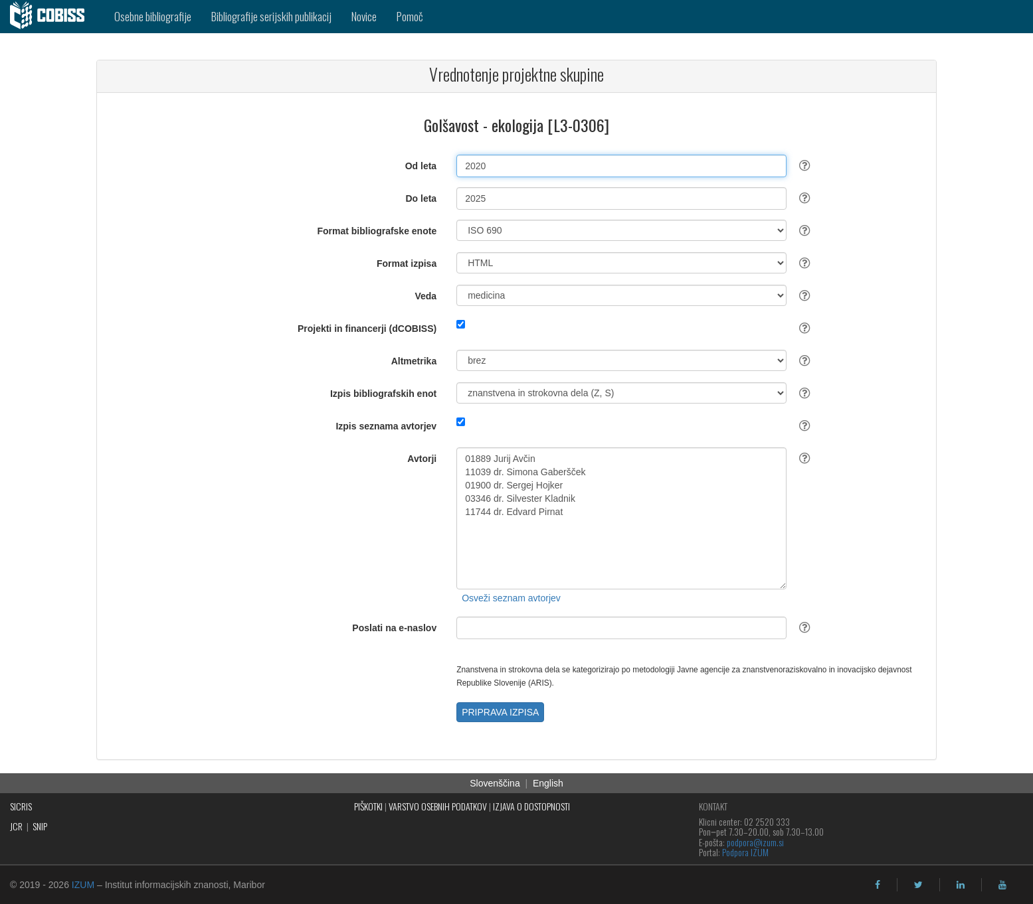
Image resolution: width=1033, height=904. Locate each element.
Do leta (420, 198)
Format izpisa (406, 263)
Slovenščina (495, 783)
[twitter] (918, 884)
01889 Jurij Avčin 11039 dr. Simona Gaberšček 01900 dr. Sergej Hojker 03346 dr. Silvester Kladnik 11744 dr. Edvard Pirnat (621, 518)
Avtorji (421, 458)
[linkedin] (961, 884)
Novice (364, 16)
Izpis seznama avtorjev (385, 426)
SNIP (40, 826)
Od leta (420, 166)
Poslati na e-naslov (394, 628)
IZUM (83, 884)
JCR (16, 826)
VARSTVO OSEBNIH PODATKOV (438, 806)
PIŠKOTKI (368, 806)
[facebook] (877, 884)
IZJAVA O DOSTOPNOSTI (531, 806)
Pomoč (410, 16)
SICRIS (21, 806)
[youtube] (1002, 884)
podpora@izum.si (755, 842)
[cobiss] (52, 16)
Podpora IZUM (745, 852)
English (548, 783)
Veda (425, 296)
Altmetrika (413, 361)
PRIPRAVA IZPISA (500, 712)
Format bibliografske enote (376, 231)
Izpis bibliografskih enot (383, 393)
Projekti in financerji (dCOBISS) (367, 328)
